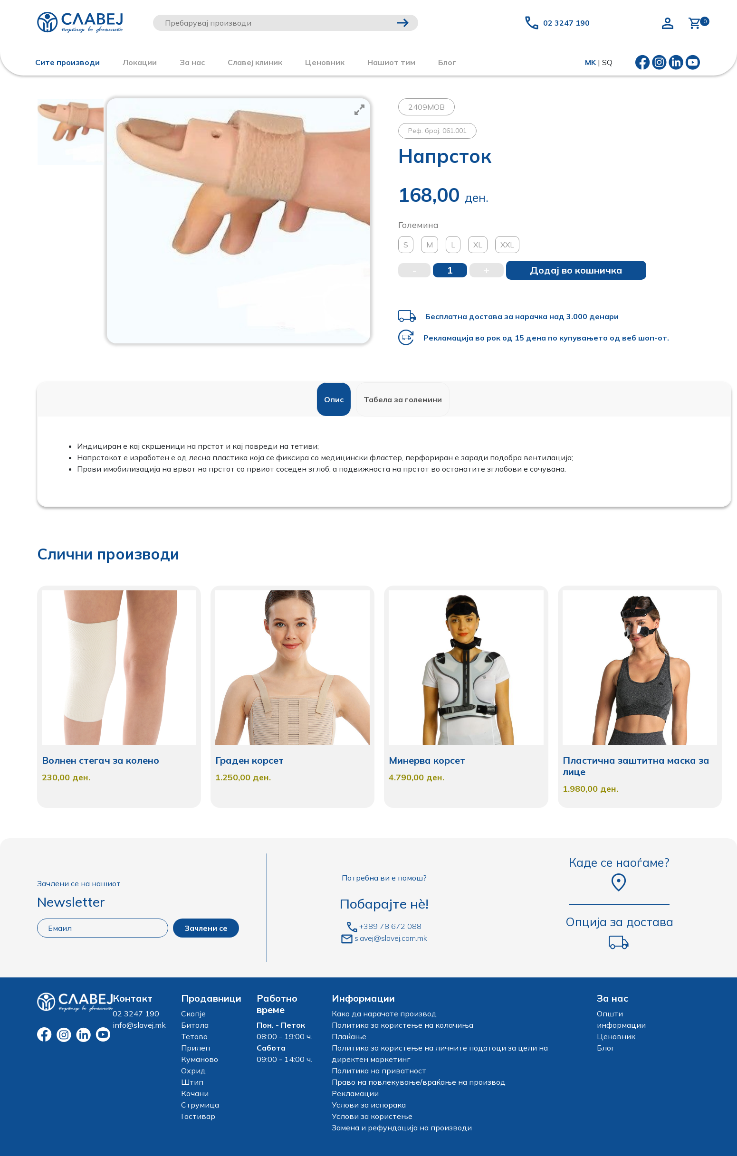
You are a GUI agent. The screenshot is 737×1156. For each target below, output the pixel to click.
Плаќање (349, 1036)
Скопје (193, 1013)
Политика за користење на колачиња (402, 1025)
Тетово (194, 1036)
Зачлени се (206, 928)
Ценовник (325, 62)
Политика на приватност (379, 1070)
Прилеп (195, 1047)
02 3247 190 (566, 23)
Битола (195, 1025)
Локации (140, 62)
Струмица (200, 1104)
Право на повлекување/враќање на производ (419, 1082)
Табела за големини (403, 399)
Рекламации (355, 1093)
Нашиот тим (391, 62)
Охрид (193, 1070)
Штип (192, 1082)
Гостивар (198, 1116)
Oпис (334, 399)
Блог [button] (447, 62)
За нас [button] (192, 62)
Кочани (195, 1093)
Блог (606, 1047)
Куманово (199, 1059)
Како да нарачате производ (384, 1013)
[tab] (333, 399)
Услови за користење (372, 1116)
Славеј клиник (255, 62)
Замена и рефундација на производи (402, 1127)
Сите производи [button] (67, 62)
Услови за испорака (369, 1104)
